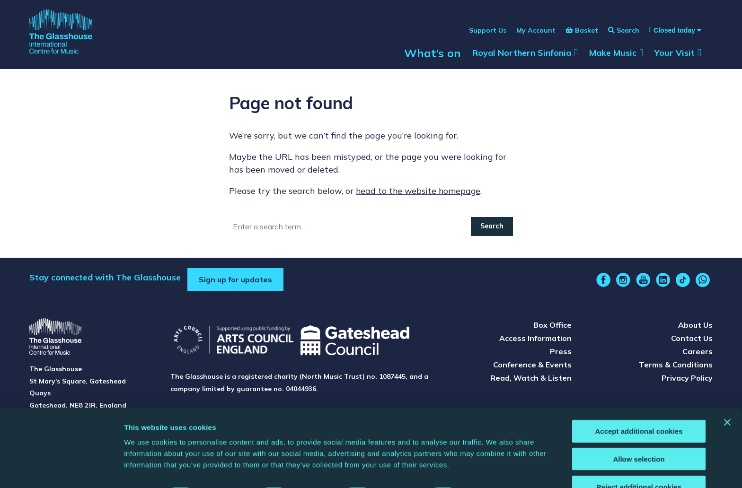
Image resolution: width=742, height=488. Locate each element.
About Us (695, 326)
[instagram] (623, 282)
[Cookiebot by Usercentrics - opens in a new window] (61, 469)
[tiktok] (683, 282)
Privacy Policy (687, 379)
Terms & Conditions (676, 366)
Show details (497, 469)
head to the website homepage (419, 192)
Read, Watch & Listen (531, 379)
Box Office (552, 326)
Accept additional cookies (638, 405)
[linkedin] (663, 282)
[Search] (350, 228)
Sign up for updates (235, 281)
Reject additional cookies (638, 461)
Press (561, 353)
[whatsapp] (703, 282)
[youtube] (643, 282)
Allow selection (638, 433)
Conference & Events (532, 366)
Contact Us (692, 340)
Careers (697, 353)
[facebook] (603, 282)
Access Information (535, 340)
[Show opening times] (670, 35)
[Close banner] (727, 396)
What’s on (432, 58)
